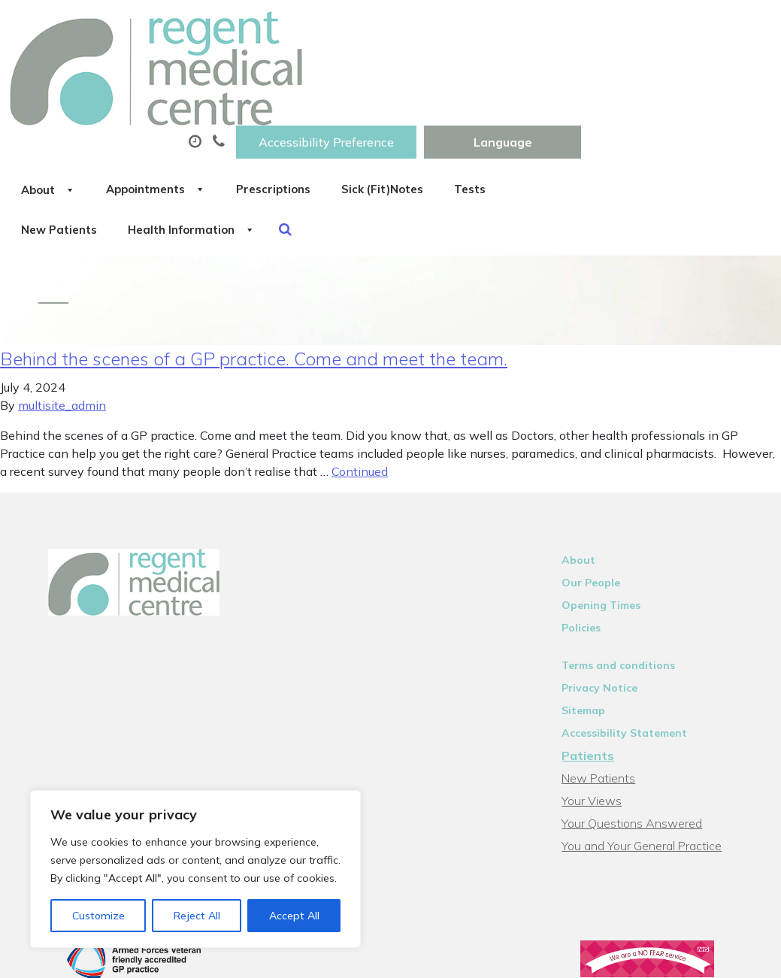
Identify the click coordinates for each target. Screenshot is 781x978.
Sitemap (593, 635)
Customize (98, 915)
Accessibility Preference (516, 27)
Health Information (479, 127)
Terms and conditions (628, 590)
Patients (597, 680)
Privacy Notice (609, 612)
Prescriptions (499, 74)
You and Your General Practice (651, 770)
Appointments (364, 74)
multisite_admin (62, 330)
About (240, 74)
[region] (195, 869)
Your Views (601, 725)
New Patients (329, 127)
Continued (359, 396)
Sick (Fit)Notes (626, 74)
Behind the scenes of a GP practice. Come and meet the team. (253, 283)
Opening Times (610, 530)
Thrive (737, 955)
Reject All (197, 915)
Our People (600, 507)
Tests (229, 127)
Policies (590, 552)
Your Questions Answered (641, 747)
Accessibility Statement (634, 658)
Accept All (294, 915)
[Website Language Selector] (692, 27)
